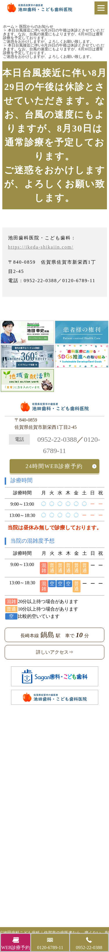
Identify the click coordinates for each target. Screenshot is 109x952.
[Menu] (101, 7)
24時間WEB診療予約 (54, 466)
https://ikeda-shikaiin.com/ (41, 247)
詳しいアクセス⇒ (54, 652)
